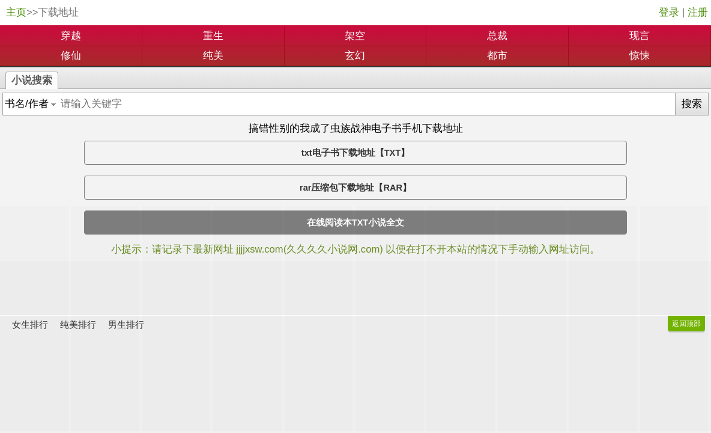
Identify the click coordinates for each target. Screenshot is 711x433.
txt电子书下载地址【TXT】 (355, 153)
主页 (16, 12)
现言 (639, 35)
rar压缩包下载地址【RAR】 (355, 187)
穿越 (71, 35)
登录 (669, 12)
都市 (497, 55)
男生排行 (126, 325)
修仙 (71, 55)
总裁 (497, 35)
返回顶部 (686, 323)
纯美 (213, 55)
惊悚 (639, 55)
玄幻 (355, 55)
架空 (355, 35)
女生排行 (30, 325)
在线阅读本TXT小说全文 (355, 222)
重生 (213, 35)
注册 (698, 12)
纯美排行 (78, 325)
